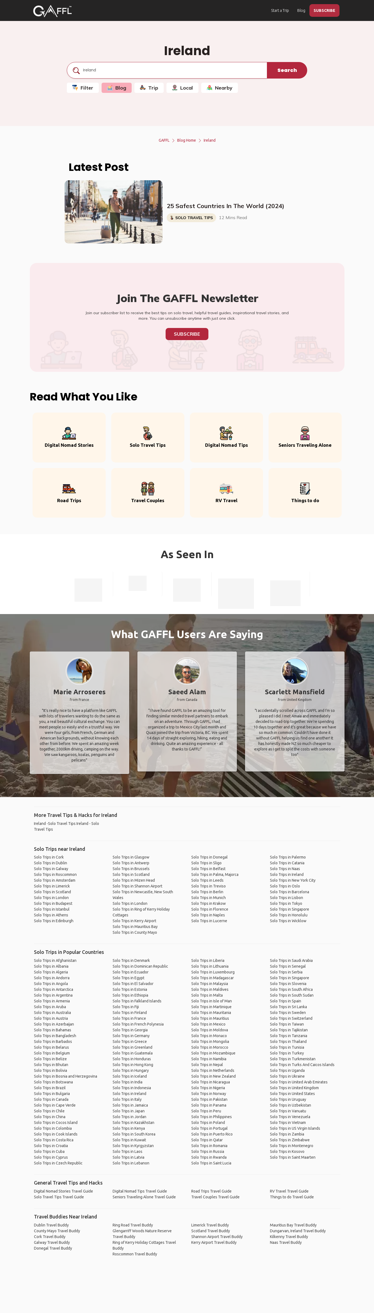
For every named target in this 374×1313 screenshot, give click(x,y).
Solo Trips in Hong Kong (133, 1064)
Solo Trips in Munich (208, 897)
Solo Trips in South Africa (291, 989)
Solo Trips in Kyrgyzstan (133, 1146)
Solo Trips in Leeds (207, 880)
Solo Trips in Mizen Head (134, 880)
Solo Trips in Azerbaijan (54, 1024)
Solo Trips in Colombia (53, 1128)
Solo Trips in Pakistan (209, 1099)
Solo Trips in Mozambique (213, 1053)
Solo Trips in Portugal (209, 1128)
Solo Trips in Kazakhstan (133, 1122)
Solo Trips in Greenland (132, 1047)
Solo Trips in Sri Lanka (288, 1007)
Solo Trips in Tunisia (287, 1047)
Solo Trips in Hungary (131, 1070)
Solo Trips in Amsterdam (54, 880)
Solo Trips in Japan (129, 1111)
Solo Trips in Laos (127, 1151)
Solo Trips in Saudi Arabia (291, 960)
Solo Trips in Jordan (129, 1117)
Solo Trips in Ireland (287, 874)
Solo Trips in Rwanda (209, 1157)
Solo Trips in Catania (287, 863)
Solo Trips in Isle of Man (211, 1001)
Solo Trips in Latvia (128, 1157)
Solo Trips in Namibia (208, 1059)
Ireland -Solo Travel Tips (55, 823)
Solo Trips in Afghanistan (55, 960)
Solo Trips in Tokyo (286, 903)
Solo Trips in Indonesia (132, 1088)
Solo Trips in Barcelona (289, 892)
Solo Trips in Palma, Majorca (214, 874)
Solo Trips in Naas (285, 869)
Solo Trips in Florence (209, 909)
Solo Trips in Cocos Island (56, 1122)
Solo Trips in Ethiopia (130, 995)
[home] (52, 11)
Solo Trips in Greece (130, 1041)
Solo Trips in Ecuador (130, 972)
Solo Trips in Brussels (131, 869)
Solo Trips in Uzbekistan (290, 1105)
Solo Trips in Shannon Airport (137, 886)
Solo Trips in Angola (51, 983)
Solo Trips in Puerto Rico (212, 1134)
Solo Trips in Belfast (208, 869)
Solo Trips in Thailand (288, 1041)
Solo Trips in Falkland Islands (137, 1001)
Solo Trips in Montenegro (291, 1146)
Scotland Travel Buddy (210, 1231)
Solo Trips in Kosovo (287, 1151)
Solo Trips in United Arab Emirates (299, 1082)
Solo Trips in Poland (208, 1122)
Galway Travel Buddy (52, 1242)
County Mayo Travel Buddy (57, 1231)
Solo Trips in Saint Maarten (292, 1157)
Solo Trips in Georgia (130, 1030)
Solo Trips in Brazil (50, 1088)
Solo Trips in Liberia (207, 960)
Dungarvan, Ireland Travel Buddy (298, 1231)
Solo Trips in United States (292, 1093)
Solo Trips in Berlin (207, 892)
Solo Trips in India (127, 1082)
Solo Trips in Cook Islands (56, 1134)
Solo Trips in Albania (51, 966)
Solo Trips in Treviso (208, 886)
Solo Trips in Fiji (126, 1007)
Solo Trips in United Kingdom (294, 1088)
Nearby (219, 88)
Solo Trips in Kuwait (129, 1140)
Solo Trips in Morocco (209, 1047)
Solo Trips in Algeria (51, 972)
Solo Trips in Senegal (288, 966)
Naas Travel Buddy (286, 1242)
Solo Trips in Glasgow (131, 857)
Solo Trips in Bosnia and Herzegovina (65, 1076)
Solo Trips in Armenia (52, 1001)
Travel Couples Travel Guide (215, 1197)
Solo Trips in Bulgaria (52, 1093)
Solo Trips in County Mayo (135, 932)
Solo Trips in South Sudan (292, 995)
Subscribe (187, 334)
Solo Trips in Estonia (130, 989)
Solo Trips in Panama (208, 1105)
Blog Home (186, 140)
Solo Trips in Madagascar (212, 978)
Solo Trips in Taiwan (287, 1024)
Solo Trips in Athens (51, 915)
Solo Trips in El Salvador (133, 983)
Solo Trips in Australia (52, 1012)
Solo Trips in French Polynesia (138, 1024)
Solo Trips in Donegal (209, 857)
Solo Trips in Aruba (50, 1007)
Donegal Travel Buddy (53, 1248)
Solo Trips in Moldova (209, 1030)
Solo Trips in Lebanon (131, 1163)
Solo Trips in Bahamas (52, 1030)
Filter (82, 88)
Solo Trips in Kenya (129, 1128)
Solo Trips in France (129, 1018)
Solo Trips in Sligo (206, 863)
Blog (301, 10)
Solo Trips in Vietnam (288, 1122)
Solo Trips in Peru (206, 1111)
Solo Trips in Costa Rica (53, 1140)
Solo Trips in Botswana (53, 1082)
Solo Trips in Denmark (131, 960)
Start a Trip (280, 10)
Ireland (210, 140)
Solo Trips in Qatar (207, 1140)
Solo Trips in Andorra (52, 978)
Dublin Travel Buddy (51, 1225)
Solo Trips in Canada (51, 1099)
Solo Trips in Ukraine (287, 1076)
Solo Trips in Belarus (51, 1047)
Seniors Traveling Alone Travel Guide (144, 1197)
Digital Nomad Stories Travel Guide (63, 1191)
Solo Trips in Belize (50, 1059)
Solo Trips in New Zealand (213, 1076)
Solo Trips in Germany (131, 1036)
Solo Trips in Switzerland (291, 1018)
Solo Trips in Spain (285, 1001)
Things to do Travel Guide (292, 1197)
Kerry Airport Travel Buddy (214, 1242)
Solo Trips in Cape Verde (55, 1105)
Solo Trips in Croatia (51, 1146)
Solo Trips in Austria (51, 1018)
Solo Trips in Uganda (287, 1070)
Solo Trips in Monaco (209, 1036)
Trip (149, 88)
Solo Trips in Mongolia (210, 1041)
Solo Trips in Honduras (132, 1059)
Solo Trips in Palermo (288, 857)
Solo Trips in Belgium (52, 1053)
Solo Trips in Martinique (211, 1007)
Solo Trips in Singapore (289, 909)
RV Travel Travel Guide (289, 1191)
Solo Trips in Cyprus (51, 1157)
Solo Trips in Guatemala (133, 1053)
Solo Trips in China (49, 1117)
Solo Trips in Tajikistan (289, 1030)
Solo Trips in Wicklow (288, 921)
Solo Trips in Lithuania (210, 966)
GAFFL (164, 140)
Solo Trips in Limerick (52, 886)
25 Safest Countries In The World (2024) (225, 206)
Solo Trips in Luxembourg (213, 972)
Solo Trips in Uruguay (288, 1099)
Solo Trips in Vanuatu (288, 1111)
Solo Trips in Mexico (208, 1024)
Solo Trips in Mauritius (210, 1018)
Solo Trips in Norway (208, 1093)
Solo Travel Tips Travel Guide (59, 1197)
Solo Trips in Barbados (53, 1041)
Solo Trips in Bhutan (51, 1064)
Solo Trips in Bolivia (50, 1070)
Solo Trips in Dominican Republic (140, 966)
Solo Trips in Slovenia (288, 983)
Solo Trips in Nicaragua (210, 1082)
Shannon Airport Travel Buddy (217, 1236)
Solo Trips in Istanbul (52, 909)
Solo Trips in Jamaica (130, 1105)
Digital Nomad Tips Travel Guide (140, 1191)
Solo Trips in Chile (49, 1111)
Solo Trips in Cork (49, 857)
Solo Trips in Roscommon (55, 874)
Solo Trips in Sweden (288, 1012)
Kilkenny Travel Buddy (289, 1236)
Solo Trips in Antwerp (131, 863)
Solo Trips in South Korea (134, 1134)
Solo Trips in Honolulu (288, 915)
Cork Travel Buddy (49, 1236)
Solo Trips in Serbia (286, 972)
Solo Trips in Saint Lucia (211, 1163)
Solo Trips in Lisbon (286, 897)
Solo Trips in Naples (208, 915)
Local (182, 88)
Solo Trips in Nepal (207, 1064)
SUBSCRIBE (324, 10)
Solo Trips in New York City (292, 880)
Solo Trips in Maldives (210, 989)
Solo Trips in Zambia (287, 1134)
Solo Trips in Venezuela (290, 1117)
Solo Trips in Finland (130, 1012)
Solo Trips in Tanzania (288, 1036)
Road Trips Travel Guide (211, 1191)
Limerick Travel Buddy (210, 1225)
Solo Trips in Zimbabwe (290, 1140)
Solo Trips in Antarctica (53, 989)
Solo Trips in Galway (51, 869)
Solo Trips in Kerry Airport (134, 921)
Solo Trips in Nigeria (208, 1088)
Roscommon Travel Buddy (135, 1254)
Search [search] (287, 70)
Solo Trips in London (51, 897)
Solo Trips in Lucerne (209, 921)
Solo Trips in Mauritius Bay (135, 926)
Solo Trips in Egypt (128, 978)
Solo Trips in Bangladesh (55, 1036)
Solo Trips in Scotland (52, 892)
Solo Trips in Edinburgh (53, 921)
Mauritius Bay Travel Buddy (293, 1225)
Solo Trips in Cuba (49, 1151)
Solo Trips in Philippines (211, 1117)
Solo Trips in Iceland (130, 1076)
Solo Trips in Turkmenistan (292, 1059)
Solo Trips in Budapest (53, 903)
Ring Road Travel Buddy (133, 1225)
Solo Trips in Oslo (285, 886)
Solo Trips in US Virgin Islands (295, 1128)
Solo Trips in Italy (127, 1099)
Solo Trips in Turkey (287, 1053)
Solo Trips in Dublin (50, 863)
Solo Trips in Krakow (208, 903)
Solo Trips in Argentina (53, 995)
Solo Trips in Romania (209, 1146)
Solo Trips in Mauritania (211, 1012)
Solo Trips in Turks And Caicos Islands (302, 1064)
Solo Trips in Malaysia (209, 983)
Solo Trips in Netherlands (212, 1070)
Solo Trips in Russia (207, 1151)
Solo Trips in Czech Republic (58, 1163)
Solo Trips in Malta (207, 995)
